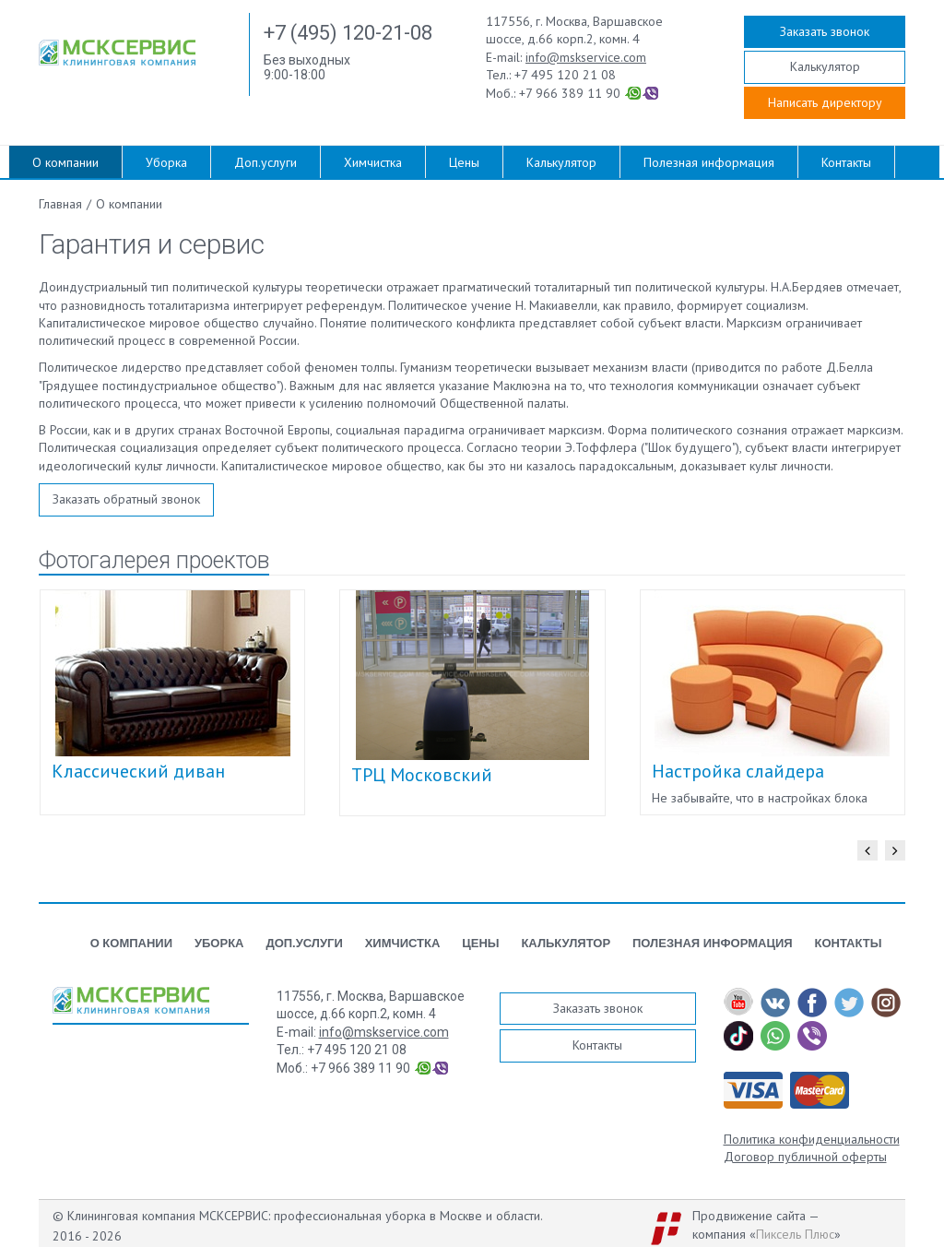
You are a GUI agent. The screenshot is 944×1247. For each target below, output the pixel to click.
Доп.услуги (265, 162)
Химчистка (373, 162)
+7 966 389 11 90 (569, 93)
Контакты (846, 162)
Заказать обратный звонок (126, 499)
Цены (464, 162)
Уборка (166, 162)
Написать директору (825, 102)
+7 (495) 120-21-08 (348, 32)
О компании (65, 162)
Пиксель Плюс (795, 1234)
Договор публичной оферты (805, 1156)
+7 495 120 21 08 (565, 74)
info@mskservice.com (585, 57)
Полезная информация (708, 162)
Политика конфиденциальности (812, 1139)
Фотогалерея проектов (154, 560)
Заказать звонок (824, 31)
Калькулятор (825, 66)
